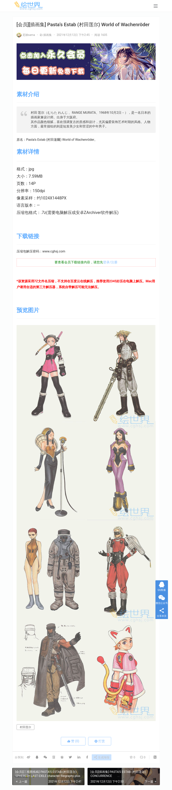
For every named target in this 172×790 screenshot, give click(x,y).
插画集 (47, 34)
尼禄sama (26, 34)
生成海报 (103, 758)
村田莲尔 (25, 727)
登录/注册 (110, 262)
